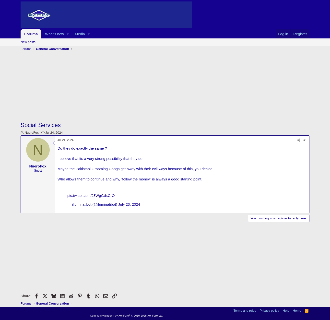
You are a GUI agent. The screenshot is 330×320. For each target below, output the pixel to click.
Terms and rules (245, 310)
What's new (54, 34)
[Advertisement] (165, 86)
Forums (31, 34)
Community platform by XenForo (126, 315)
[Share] (298, 140)
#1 (305, 140)
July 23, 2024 (129, 204)
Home (297, 310)
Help (286, 310)
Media (80, 34)
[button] (67, 33)
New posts (28, 42)
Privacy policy (269, 310)
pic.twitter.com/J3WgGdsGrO (91, 195)
